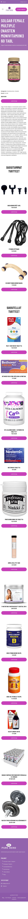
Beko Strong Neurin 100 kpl (14, 653)
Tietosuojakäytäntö (21, 897)
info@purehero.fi (23, 1)
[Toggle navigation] (2, 9)
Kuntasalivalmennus (7, 866)
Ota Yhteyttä (8, 897)
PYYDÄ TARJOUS (21, 9)
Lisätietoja (14, 101)
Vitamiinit (17, 91)
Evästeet (14, 897)
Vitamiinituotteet (10, 91)
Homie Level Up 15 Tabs (14, 563)
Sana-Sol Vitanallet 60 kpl (14, 697)
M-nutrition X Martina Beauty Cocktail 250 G (14, 606)
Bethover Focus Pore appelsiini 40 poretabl (14, 376)
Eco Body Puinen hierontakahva (14, 283)
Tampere (4, 1)
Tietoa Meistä (6, 872)
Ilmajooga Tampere (7, 864)
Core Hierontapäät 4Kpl (14, 205)
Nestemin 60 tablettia (14, 467)
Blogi (4, 874)
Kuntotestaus (6, 869)
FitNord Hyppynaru (14, 249)
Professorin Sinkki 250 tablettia (14, 519)
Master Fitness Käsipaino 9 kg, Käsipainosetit (14, 820)
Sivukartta (14, 899)
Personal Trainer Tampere (9, 861)
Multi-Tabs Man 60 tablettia (14, 346)
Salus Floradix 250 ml (14, 731)
